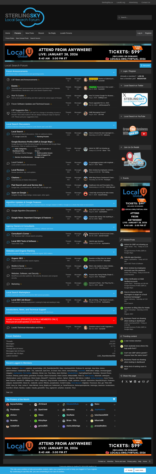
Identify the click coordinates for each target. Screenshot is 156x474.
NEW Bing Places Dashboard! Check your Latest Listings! (108, 177)
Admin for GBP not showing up (99, 148)
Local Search (17, 132)
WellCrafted (90, 371)
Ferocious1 (93, 383)
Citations (15, 178)
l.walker (28, 388)
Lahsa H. (25, 385)
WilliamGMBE (72, 375)
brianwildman (62, 380)
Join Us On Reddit (131, 147)
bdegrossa (43, 380)
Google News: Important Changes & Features (31, 218)
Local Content (17, 162)
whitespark (105, 375)
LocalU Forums (66, 33)
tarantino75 (20, 380)
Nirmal (41, 373)
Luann (19, 378)
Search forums (35, 38)
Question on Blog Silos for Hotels (100, 258)
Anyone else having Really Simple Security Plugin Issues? (108, 274)
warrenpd (88, 368)
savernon (76, 380)
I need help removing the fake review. (101, 193)
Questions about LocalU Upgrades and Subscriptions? (107, 326)
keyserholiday (102, 195)
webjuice (9, 383)
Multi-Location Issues (43, 153)
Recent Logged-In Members (19, 363)
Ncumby (14, 420)
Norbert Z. (15, 368)
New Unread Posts (22, 38)
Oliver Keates (35, 378)
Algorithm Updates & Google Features (23, 202)
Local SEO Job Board (21, 300)
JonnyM (83, 380)
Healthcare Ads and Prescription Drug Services (104, 185)
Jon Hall (101, 114)
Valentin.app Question (96, 241)
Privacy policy (131, 461)
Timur (74, 388)
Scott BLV (9, 388)
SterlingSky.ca (107, 2)
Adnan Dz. (26, 383)
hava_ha (14, 385)
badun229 (38, 371)
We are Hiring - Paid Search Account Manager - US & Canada (109, 300)
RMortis (46, 383)
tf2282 (8, 385)
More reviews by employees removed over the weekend (107, 170)
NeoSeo (22, 388)
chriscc (102, 368)
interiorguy (93, 385)
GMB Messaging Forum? (97, 112)
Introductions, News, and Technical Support (26, 309)
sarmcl (40, 383)
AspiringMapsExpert (85, 373)
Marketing (16, 284)
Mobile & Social (18, 266)
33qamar (72, 378)
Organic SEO (17, 258)
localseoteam (110, 385)
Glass (61, 368)
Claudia (34, 388)
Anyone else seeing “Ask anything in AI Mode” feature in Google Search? (113, 217)
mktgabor (9, 373)
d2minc (8, 368)
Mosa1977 (44, 378)
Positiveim (111, 380)
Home (7, 33)
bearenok (101, 385)
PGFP (37, 380)
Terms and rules (120, 461)
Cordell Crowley (65, 383)
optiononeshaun (11, 371)
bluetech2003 (17, 383)
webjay (97, 371)
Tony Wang (52, 373)
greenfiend (32, 375)
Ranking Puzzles (42, 136)
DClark (16, 388)
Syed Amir (46, 371)
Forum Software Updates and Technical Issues (31, 104)
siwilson (59, 378)
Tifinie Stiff (108, 383)
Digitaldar (85, 383)
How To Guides (18, 96)
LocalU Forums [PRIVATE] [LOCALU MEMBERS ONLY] (32, 319)
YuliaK (70, 380)
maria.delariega (72, 371)
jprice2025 (41, 388)
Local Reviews (18, 170)
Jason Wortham (61, 373)
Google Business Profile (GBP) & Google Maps (32, 142)
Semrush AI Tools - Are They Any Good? (102, 283)
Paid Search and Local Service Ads (27, 185)
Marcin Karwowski (50, 375)
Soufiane (9, 375)
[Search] (134, 17)
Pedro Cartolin (62, 375)
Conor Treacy (108, 378)
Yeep (19, 385)
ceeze (101, 285)
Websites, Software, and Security (25, 273)
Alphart (65, 378)
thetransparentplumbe (82, 385)
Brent (64, 371)
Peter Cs (81, 375)
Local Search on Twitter (133, 86)
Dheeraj (15, 375)
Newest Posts (129, 240)
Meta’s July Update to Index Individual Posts (103, 266)
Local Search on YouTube (134, 116)
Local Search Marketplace (18, 292)
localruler (68, 388)
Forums (18, 33)
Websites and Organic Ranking (20, 251)
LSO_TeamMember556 (106, 356)
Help (139, 461)
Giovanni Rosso (106, 373)
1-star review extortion (132, 341)
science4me (91, 380)
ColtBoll (87, 378)
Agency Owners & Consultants (20, 226)
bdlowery (107, 135)
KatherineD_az (57, 385)
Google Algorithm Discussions (24, 211)
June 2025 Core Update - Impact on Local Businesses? (107, 210)
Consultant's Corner (20, 234)
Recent (41, 33)
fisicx (101, 164)
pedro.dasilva (23, 375)
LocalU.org (121, 2)
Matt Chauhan (11, 380)
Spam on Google (19, 193)
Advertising (133, 2)
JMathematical (11, 378)
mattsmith (34, 383)
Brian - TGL (106, 150)
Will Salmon (80, 378)
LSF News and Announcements (24, 80)
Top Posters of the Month (17, 399)
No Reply (52, 33)
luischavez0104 (69, 368)
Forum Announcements (17, 71)
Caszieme (52, 378)
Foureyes (107, 180)
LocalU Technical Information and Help (27, 328)
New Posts (30, 33)
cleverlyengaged (105, 371)
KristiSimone (26, 378)
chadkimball (22, 371)
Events (15, 86)
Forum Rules (10, 38)
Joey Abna (95, 368)
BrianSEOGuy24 (101, 380)
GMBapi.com (102, 98)
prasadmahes (54, 383)
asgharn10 (53, 388)
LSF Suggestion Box (20, 110)
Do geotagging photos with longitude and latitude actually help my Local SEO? (115, 162)
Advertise (110, 461)
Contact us (101, 461)
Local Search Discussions (18, 124)
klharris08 (98, 375)
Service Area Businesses (23, 157)
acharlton (61, 388)
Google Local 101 (20, 136)
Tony (47, 388)
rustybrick (29, 368)
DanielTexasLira (68, 385)
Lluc (45, 373)
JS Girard (54, 371)
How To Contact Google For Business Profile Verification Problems (111, 95)
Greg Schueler (52, 380)
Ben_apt (101, 383)
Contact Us (145, 2)
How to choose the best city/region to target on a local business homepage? (114, 133)
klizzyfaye (107, 260)
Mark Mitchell (33, 385)
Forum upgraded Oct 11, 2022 (99, 103)
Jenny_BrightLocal (45, 385)
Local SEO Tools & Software (24, 241)
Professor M (80, 368)
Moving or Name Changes (23, 153)
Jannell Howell (103, 236)
